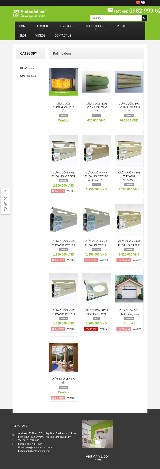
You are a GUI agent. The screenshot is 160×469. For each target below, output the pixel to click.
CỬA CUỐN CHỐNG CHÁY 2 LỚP (63, 107)
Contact (63, 120)
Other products (28, 75)
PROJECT (123, 26)
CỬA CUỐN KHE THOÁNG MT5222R (129, 176)
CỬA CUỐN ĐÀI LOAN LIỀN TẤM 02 (96, 107)
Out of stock (58, 191)
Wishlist (71, 191)
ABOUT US (43, 27)
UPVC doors (27, 68)
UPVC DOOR (66, 27)
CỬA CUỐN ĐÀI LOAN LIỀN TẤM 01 (129, 107)
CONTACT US (63, 35)
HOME (23, 26)
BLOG (22, 35)
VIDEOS (40, 35)
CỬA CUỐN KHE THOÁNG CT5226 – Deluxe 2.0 (96, 176)
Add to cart (91, 329)
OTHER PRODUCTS (96, 27)
